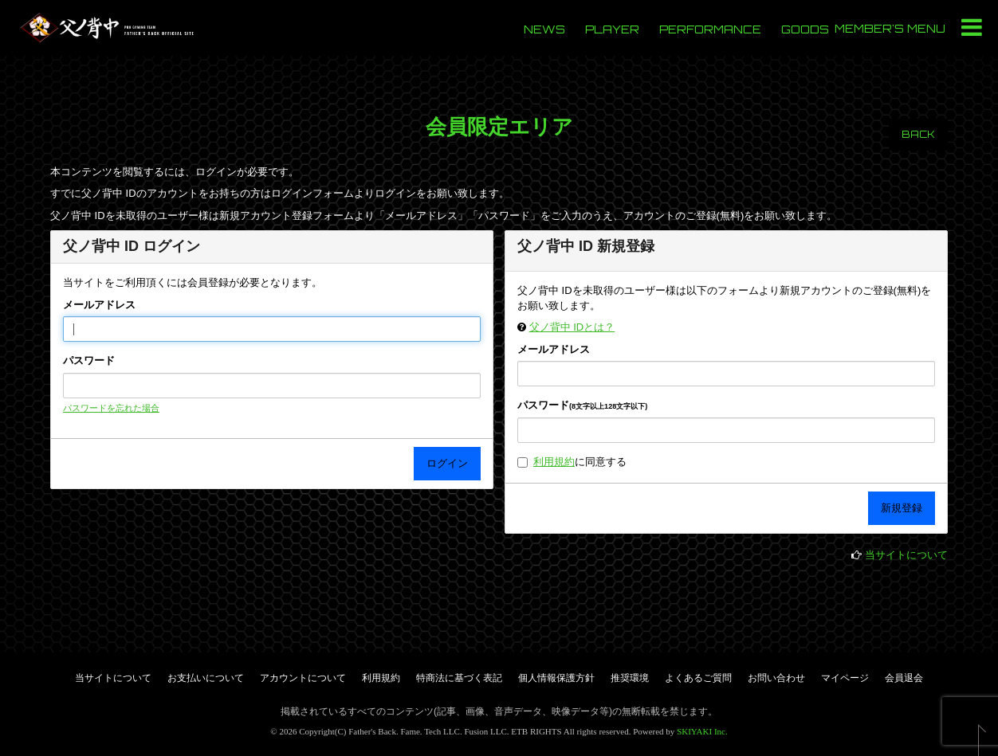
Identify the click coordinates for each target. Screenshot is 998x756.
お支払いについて (205, 678)
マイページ (845, 678)
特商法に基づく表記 (459, 678)
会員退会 (904, 678)
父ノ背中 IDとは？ (572, 327)
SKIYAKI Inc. (702, 731)
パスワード (89, 360)
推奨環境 (630, 678)
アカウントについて (303, 678)
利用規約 (554, 462)
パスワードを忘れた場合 (111, 408)
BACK (918, 134)
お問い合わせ (776, 678)
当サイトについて (906, 555)
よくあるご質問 (698, 678)
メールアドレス (99, 305)
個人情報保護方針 (556, 678)
